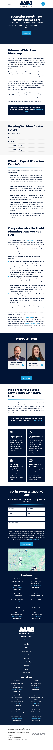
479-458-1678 (17, 604)
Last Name (30, 508)
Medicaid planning (31, 240)
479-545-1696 (36, 604)
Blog (26, 669)
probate (24, 253)
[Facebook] (28, 639)
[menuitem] (10, 739)
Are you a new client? (14, 518)
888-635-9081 (26, 636)
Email (29, 513)
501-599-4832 (36, 587)
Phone (10, 513)
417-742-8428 (17, 618)
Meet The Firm (26, 651)
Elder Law (26, 658)
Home (26, 647)
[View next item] (28, 372)
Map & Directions (17, 587)
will (29, 251)
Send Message (26, 544)
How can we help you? (14, 522)
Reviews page (29, 317)
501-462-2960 (17, 589)
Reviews (26, 665)
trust (23, 251)
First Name (11, 508)
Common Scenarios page (31, 323)
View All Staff (26, 378)
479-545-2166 (36, 618)
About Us (26, 655)
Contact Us (26, 33)
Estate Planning (26, 662)
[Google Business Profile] (25, 639)
